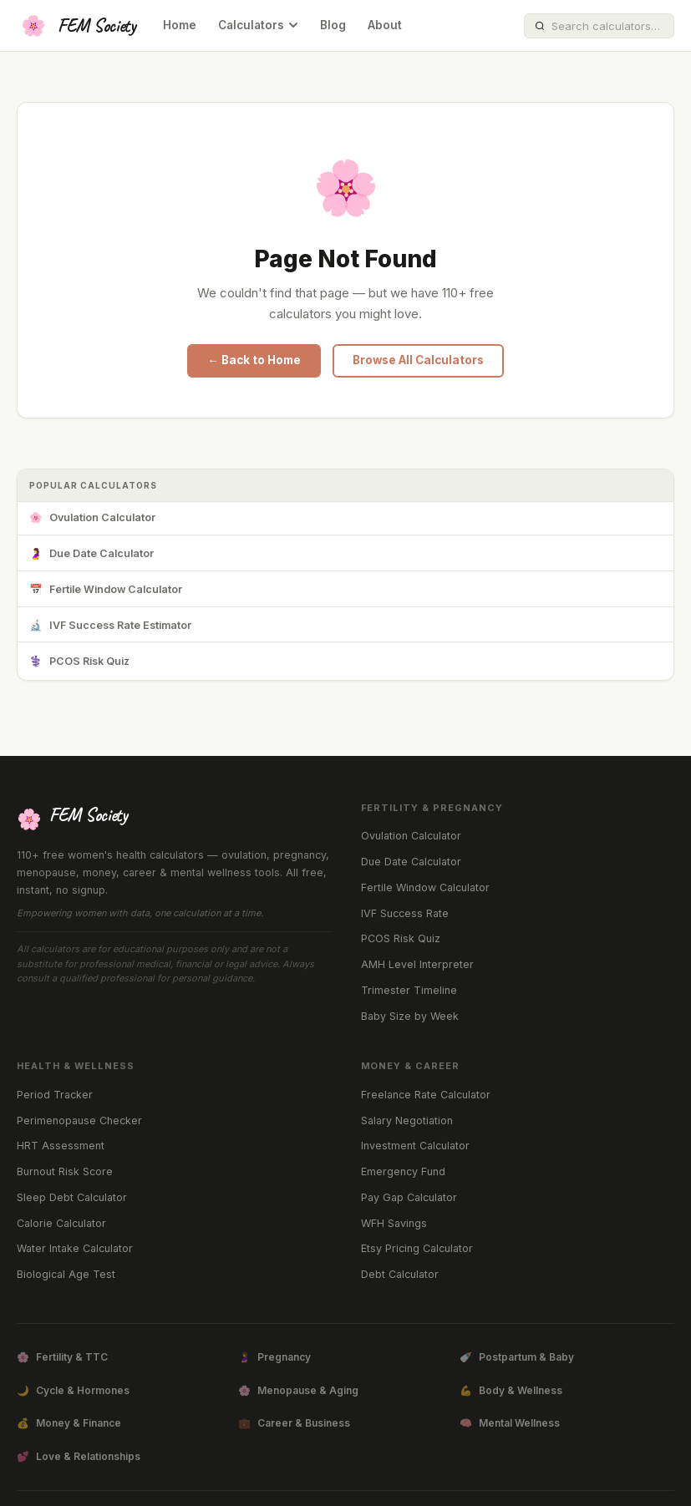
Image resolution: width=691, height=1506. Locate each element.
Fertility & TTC (62, 1357)
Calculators (258, 25)
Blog (333, 25)
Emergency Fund (403, 1171)
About (385, 25)
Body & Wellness (511, 1390)
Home (179, 25)
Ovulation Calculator (92, 518)
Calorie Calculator (61, 1223)
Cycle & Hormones (73, 1390)
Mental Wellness (510, 1423)
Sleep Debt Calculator (72, 1197)
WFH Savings (394, 1223)
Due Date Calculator (91, 554)
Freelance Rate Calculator (425, 1094)
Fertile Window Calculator (105, 590)
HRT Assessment (60, 1145)
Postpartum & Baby (517, 1357)
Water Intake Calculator (75, 1248)
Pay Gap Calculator (409, 1197)
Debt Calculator (400, 1274)
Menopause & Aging (298, 1390)
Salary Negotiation (407, 1120)
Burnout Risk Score (65, 1171)
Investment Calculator (415, 1145)
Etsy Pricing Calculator (417, 1248)
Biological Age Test (66, 1274)
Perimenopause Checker (79, 1120)
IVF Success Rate (405, 913)
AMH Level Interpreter (417, 964)
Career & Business (294, 1423)
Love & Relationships (78, 1456)
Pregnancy (274, 1357)
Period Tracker (55, 1094)
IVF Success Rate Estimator (110, 626)
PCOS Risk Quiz (79, 662)
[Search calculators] (607, 26)
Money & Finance (69, 1423)
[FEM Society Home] (76, 26)
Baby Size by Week (410, 1016)
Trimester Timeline (409, 990)
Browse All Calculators (418, 360)
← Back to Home (254, 360)
